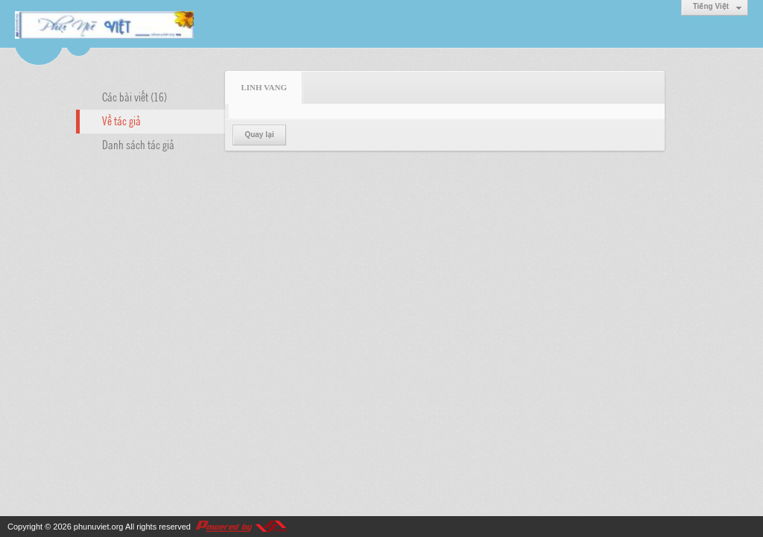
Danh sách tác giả (138, 144)
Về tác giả (121, 120)
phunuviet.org (99, 526)
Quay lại (258, 135)
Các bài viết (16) (134, 96)
